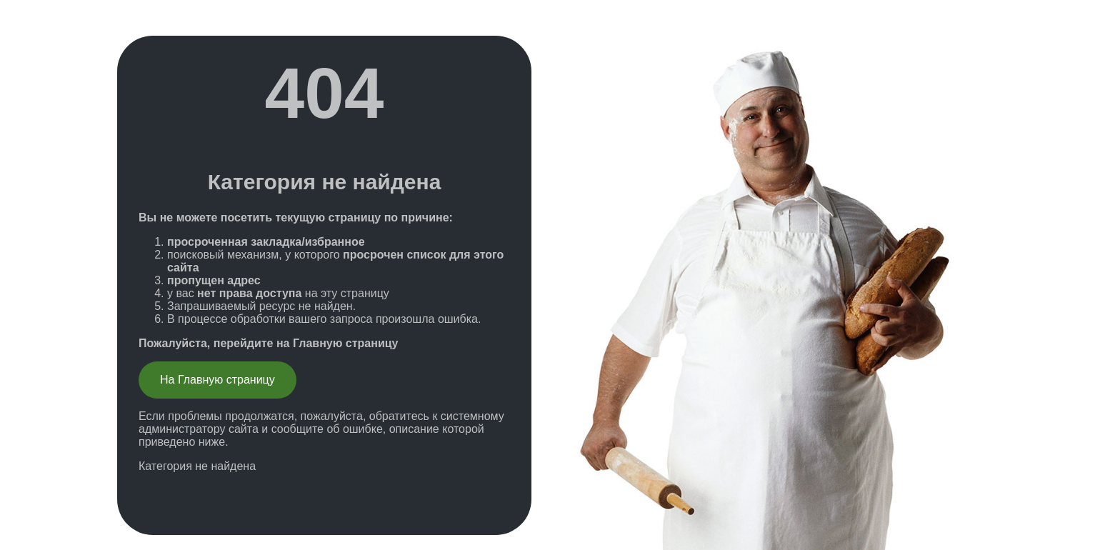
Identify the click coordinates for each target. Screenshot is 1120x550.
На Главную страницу (217, 380)
